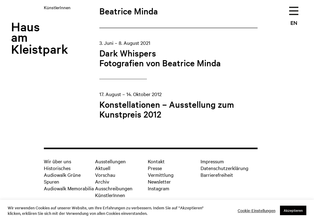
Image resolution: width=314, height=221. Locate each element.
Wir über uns (57, 161)
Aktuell (102, 168)
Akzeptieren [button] (293, 210)
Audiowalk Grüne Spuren (62, 178)
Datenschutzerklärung (224, 168)
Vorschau (105, 174)
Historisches (57, 168)
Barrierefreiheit (217, 174)
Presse (155, 168)
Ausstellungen (110, 161)
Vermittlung (161, 174)
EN (293, 22)
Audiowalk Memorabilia (69, 188)
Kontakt (156, 161)
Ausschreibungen (113, 188)
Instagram (158, 188)
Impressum (212, 161)
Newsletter (159, 181)
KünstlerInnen (110, 195)
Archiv (102, 181)
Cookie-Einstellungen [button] (256, 210)
